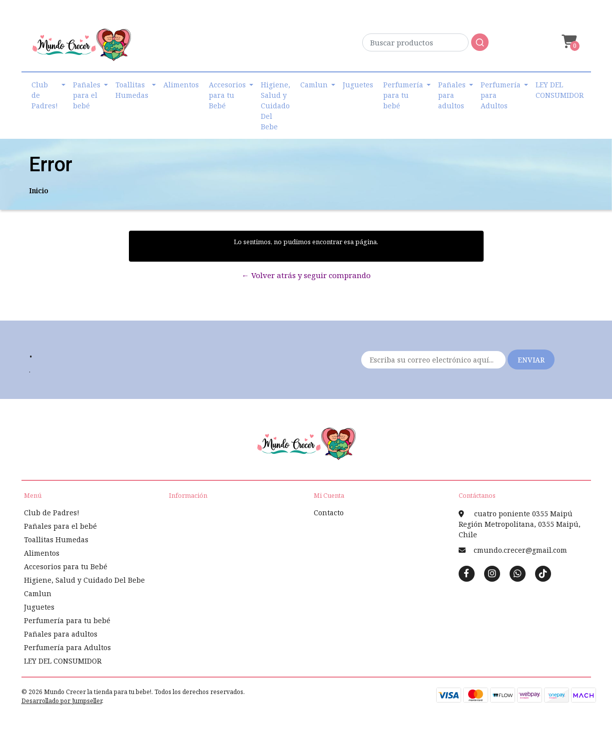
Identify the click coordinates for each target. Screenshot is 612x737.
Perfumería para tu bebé (403, 95)
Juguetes (358, 84)
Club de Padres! (44, 95)
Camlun (314, 84)
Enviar (531, 360)
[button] (568, 41)
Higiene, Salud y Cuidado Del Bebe (275, 105)
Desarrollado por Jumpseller (61, 701)
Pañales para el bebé (86, 95)
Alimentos (181, 84)
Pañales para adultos (452, 95)
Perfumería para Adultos (501, 95)
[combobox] (425, 45)
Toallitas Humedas (131, 90)
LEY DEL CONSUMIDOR (560, 90)
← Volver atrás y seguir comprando (306, 275)
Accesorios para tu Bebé (227, 95)
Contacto (329, 512)
